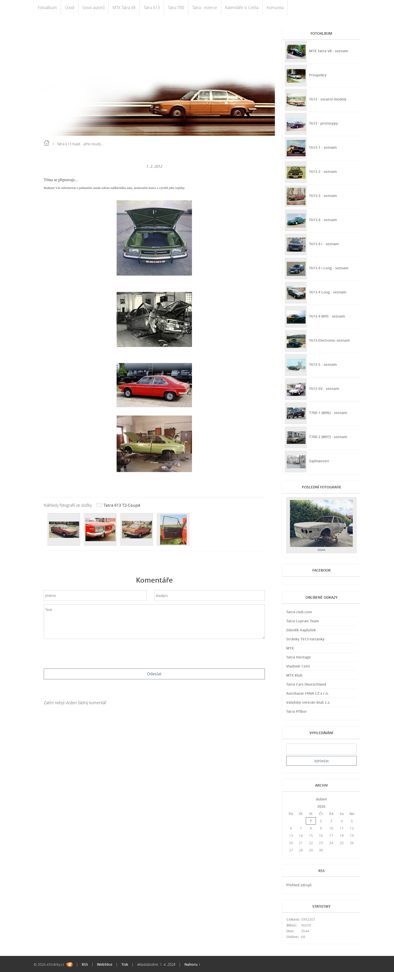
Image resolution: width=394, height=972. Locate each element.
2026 (321, 806)
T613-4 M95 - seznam (327, 316)
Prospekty (318, 75)
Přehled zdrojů (299, 885)
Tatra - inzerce (204, 7)
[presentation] (154, 652)
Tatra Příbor (296, 711)
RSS (85, 964)
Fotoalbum (47, 7)
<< (291, 799)
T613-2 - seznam (323, 171)
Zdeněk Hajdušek (301, 630)
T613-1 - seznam (323, 147)
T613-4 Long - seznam (327, 292)
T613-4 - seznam (323, 219)
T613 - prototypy (323, 123)
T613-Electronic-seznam (329, 340)
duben (321, 799)
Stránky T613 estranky (305, 639)
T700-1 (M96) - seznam (328, 412)
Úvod (69, 7)
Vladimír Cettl (298, 666)
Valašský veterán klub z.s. (308, 702)
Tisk (124, 964)
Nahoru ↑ (192, 964)
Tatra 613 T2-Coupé (122, 505)
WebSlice (104, 964)
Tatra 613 (151, 7)
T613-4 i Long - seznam (328, 268)
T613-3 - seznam (323, 195)
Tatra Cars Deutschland (306, 684)
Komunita (275, 7)
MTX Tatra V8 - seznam (328, 50)
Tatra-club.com (299, 611)
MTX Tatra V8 (124, 7)
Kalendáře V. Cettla (242, 7)
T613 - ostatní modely (328, 99)
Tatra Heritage (298, 657)
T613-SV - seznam (324, 388)
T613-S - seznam (323, 364)
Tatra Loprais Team (302, 621)
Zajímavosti (319, 460)
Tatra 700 (176, 7)
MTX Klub (294, 675)
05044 (321, 550)
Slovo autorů (93, 7)
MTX (290, 648)
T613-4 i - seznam (324, 243)
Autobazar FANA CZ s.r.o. (307, 693)
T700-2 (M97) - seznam (328, 436)
